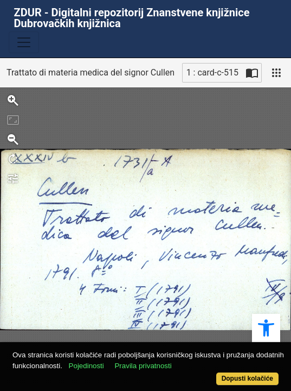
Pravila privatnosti (142, 366)
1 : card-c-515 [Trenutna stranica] (212, 72)
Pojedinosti (86, 366)
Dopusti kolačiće (247, 378)
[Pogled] (276, 72)
